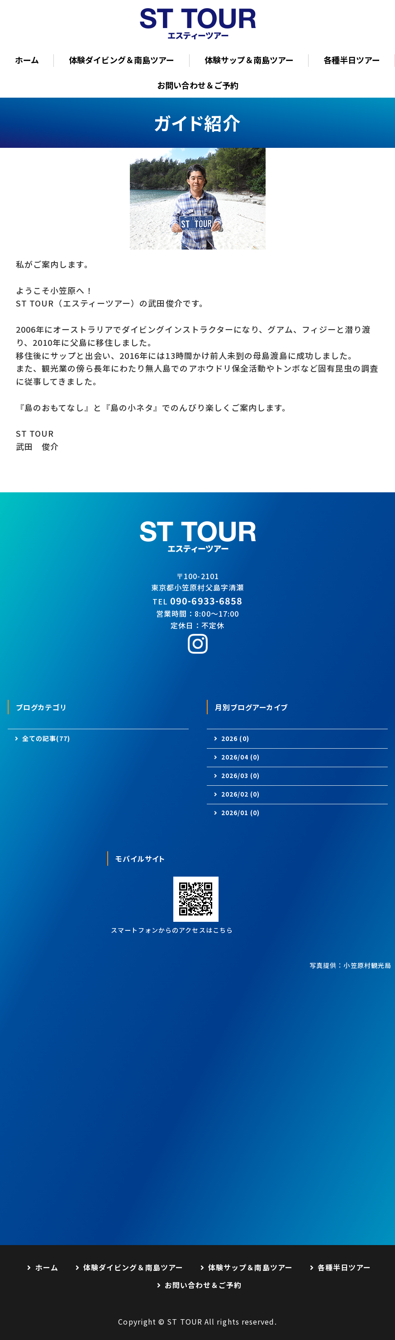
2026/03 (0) (240, 775)
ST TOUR (184, 1321)
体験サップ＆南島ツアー (249, 60)
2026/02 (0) (240, 794)
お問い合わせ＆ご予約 (197, 85)
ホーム (27, 60)
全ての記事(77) (46, 738)
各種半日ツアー (352, 60)
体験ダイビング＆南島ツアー (121, 60)
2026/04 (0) (240, 757)
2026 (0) (235, 738)
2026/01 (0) (240, 812)
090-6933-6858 (206, 600)
